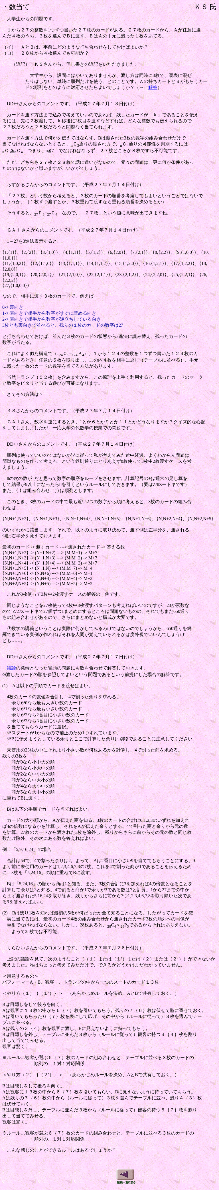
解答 (152, 87)
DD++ (13, 656)
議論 (11, 667)
